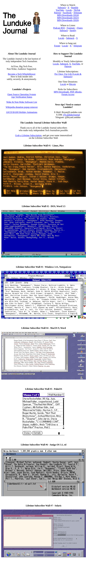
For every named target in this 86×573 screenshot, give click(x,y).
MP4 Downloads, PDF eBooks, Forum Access (68, 93)
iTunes (80, 28)
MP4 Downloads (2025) (68, 18)
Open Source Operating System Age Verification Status (21, 95)
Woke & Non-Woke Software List (21, 102)
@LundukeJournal (71, 115)
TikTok (77, 10)
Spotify (73, 30)
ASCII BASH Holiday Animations (21, 112)
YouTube (60, 10)
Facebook (67, 12)
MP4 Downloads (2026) (68, 20)
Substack (62, 7)
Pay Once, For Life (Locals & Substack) (67, 75)
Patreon (57, 12)
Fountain (71, 28)
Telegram (77, 12)
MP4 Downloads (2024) (68, 15)
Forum (57, 46)
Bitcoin (72, 84)
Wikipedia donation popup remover (22, 107)
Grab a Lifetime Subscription (28, 135)
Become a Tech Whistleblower (22, 74)
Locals (69, 10)
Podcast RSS (59, 28)
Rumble (74, 7)
